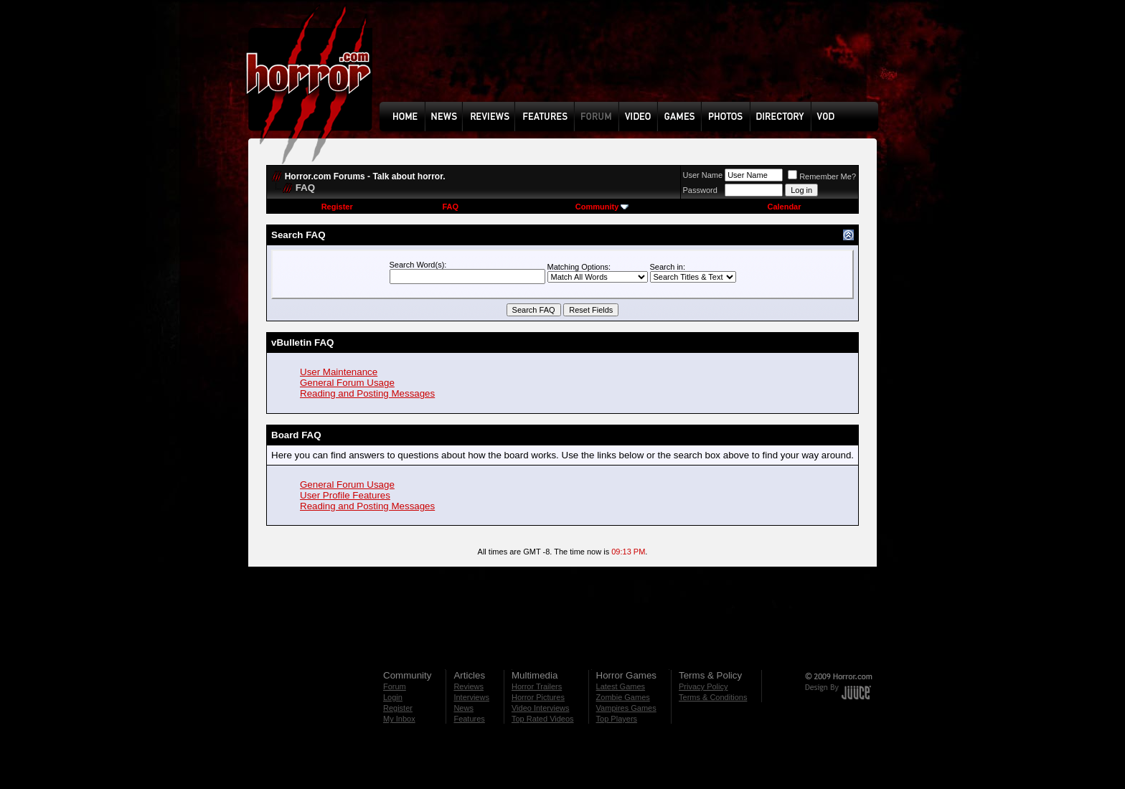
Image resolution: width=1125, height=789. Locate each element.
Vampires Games (626, 708)
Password (700, 190)
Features (468, 718)
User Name (703, 175)
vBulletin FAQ (302, 342)
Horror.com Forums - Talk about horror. (365, 176)
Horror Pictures (538, 697)
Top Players (616, 718)
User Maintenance (338, 372)
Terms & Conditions (713, 697)
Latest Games (620, 686)
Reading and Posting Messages (367, 393)
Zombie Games (623, 697)
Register (337, 206)
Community (602, 206)
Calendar (784, 206)
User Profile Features (345, 495)
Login (393, 697)
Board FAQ (296, 435)
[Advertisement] (633, 61)
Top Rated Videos (543, 718)
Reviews (468, 686)
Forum (394, 686)
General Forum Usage (347, 382)
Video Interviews (541, 708)
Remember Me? (822, 176)
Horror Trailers (537, 686)
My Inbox (399, 718)
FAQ (450, 206)
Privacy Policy (703, 686)
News (463, 708)
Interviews (471, 697)
